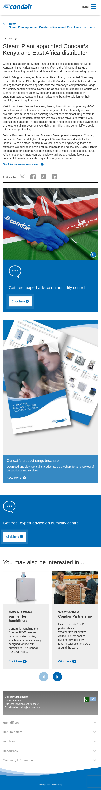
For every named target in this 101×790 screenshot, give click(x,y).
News (12, 24)
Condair (17, 6)
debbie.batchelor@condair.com (24, 707)
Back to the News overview (23, 164)
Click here (25, 302)
